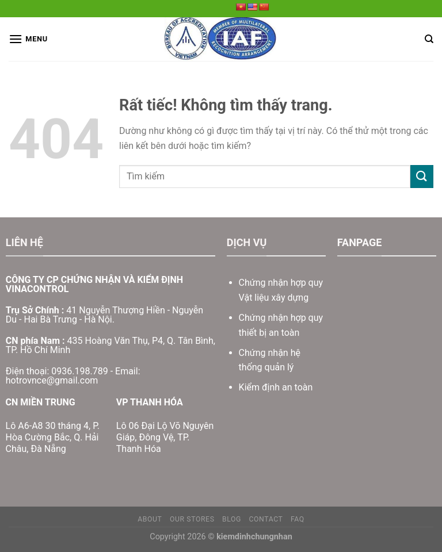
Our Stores (192, 519)
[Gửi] (421, 176)
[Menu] (28, 39)
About (150, 519)
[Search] (429, 39)
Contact (266, 519)
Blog (231, 519)
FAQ (297, 519)
